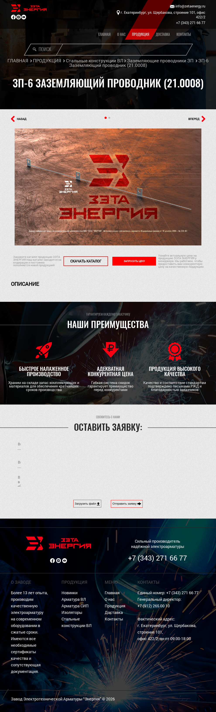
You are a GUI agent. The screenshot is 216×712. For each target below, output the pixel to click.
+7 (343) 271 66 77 (157, 558)
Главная (104, 34)
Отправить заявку (126, 504)
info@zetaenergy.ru (187, 6)
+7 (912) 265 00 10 (153, 605)
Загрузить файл (87, 503)
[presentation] (148, 480)
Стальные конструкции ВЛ (94, 60)
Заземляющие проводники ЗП (160, 60)
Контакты (184, 34)
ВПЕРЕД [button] (196, 119)
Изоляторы (72, 612)
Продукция (140, 34)
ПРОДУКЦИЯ (47, 60)
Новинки (69, 592)
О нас (121, 34)
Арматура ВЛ (74, 599)
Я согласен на (150, 463)
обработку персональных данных (150, 463)
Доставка (163, 34)
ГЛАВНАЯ (17, 60)
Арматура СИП (75, 605)
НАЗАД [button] (18, 119)
